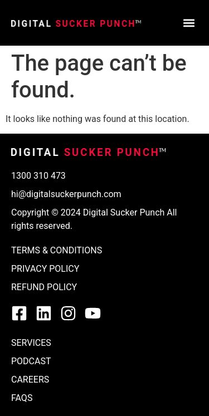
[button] (188, 23)
